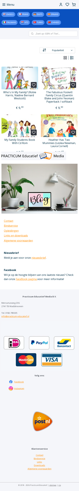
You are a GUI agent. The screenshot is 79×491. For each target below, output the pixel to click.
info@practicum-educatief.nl (15, 316)
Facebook (19, 381)
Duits (39, 14)
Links (39, 461)
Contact (8, 221)
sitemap (52, 485)
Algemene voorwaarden (18, 240)
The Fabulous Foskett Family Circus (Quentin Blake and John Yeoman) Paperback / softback (59, 97)
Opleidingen (11, 230)
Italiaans (11, 22)
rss (59, 485)
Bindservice (11, 225)
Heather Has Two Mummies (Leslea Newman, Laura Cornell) (59, 143)
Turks (40, 22)
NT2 (26, 22)
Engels (10, 14)
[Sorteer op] (57, 50)
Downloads (39, 465)
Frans (25, 14)
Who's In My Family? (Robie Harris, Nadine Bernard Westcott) (19, 95)
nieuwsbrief (38, 257)
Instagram (19, 388)
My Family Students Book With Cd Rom (19, 141)
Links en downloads (16, 235)
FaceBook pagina (26, 279)
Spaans (54, 14)
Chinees (55, 22)
